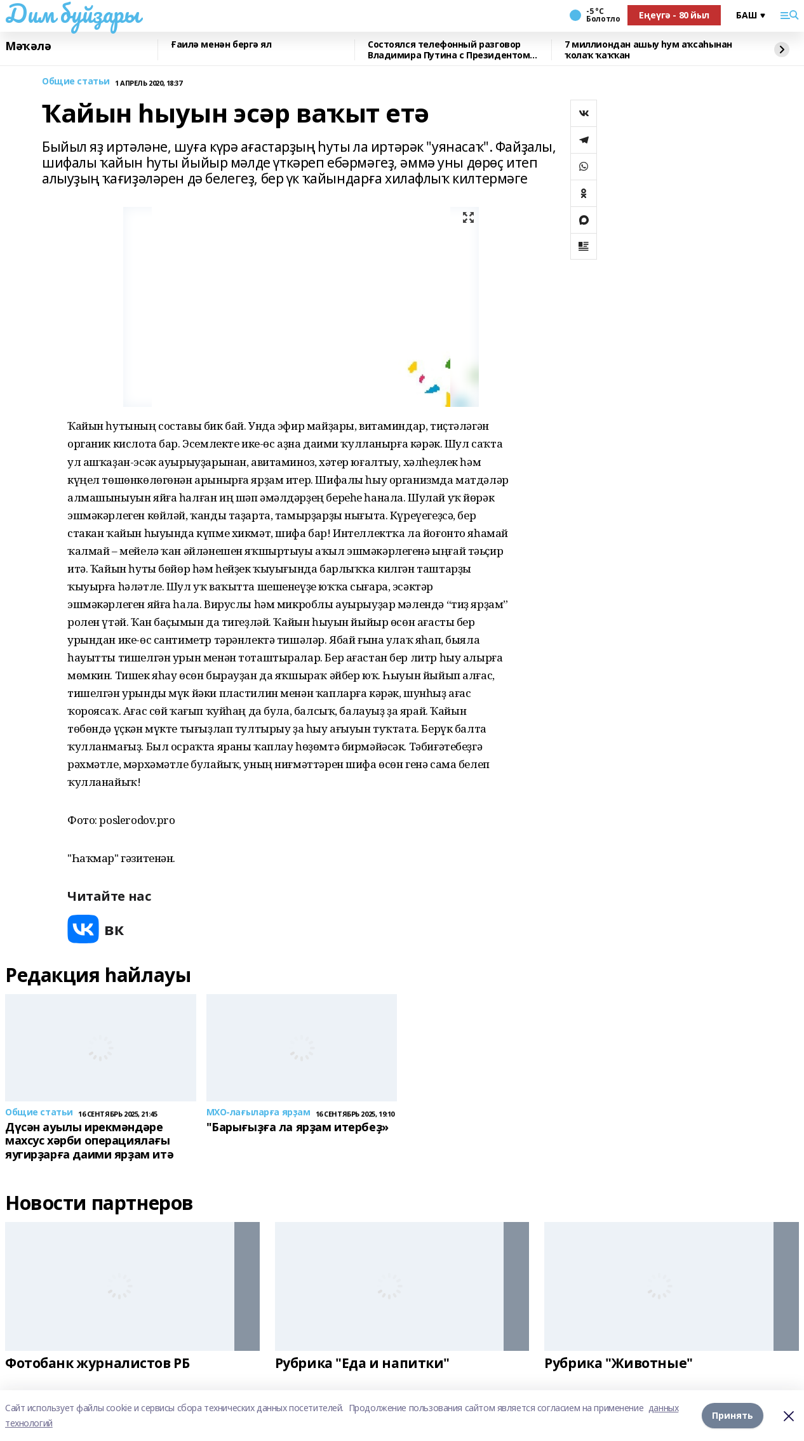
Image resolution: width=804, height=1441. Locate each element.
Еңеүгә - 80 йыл (674, 15)
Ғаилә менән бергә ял (221, 44)
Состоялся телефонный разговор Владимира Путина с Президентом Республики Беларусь (449, 49)
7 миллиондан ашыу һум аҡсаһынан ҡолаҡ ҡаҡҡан (648, 49)
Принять (732, 1415)
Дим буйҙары (72, 13)
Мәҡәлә (28, 46)
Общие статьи (76, 81)
